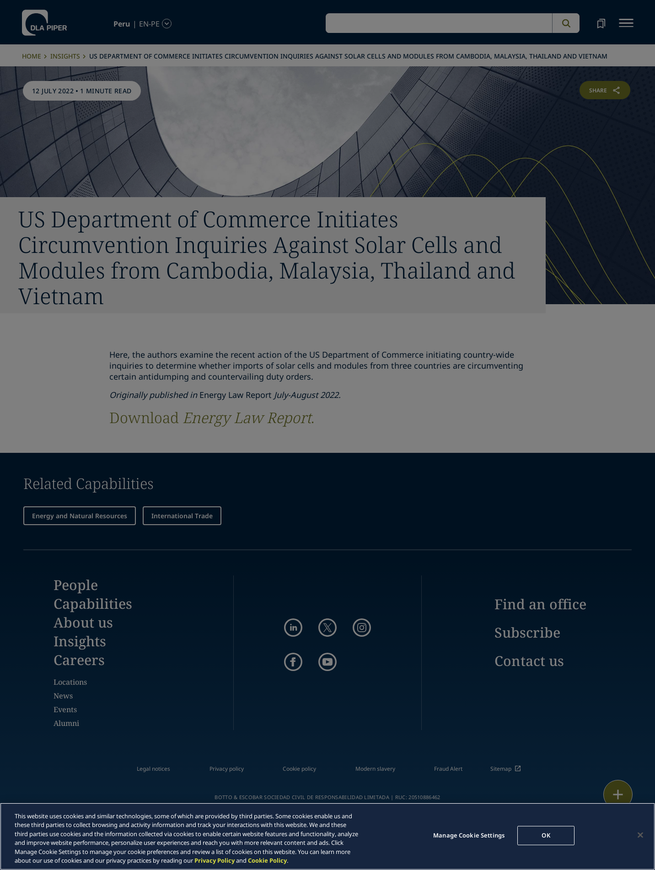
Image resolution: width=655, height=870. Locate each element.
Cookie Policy (267, 860)
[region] (327, 836)
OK (546, 835)
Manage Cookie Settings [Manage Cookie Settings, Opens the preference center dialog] (469, 835)
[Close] (640, 835)
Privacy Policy (214, 860)
